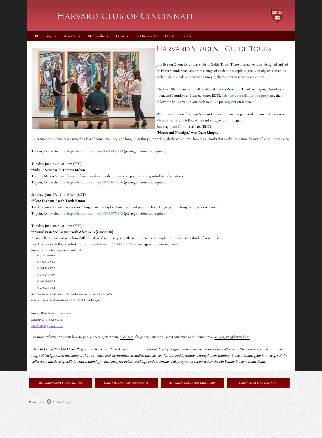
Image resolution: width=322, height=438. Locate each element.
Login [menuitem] (51, 36)
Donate (170, 36)
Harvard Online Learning (258, 383)
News (187, 36)
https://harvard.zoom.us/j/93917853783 (95, 151)
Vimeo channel (167, 120)
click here (126, 337)
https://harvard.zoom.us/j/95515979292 (95, 213)
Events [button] (122, 36)
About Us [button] (72, 36)
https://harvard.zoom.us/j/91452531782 (106, 244)
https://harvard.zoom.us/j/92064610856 (95, 182)
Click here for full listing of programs (248, 95)
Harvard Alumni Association (60, 383)
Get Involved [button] (147, 36)
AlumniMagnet (60, 402)
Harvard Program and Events (126, 383)
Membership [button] (98, 36)
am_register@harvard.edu (232, 337)
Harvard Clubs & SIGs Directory (192, 383)
